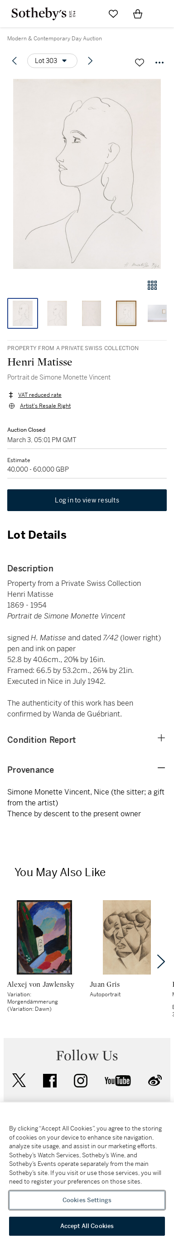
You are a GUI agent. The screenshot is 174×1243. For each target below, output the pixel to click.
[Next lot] (90, 61)
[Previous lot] (14, 61)
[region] (87, 1172)
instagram (80, 1080)
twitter (19, 1080)
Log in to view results (87, 500)
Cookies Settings (87, 1200)
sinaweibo (155, 1080)
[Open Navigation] (162, 13)
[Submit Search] (88, 13)
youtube (118, 1080)
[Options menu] (52, 61)
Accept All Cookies (87, 1226)
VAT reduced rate (40, 395)
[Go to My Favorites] (113, 14)
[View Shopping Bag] (137, 14)
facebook (50, 1080)
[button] (87, 174)
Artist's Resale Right (45, 405)
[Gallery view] (152, 285)
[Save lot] (139, 62)
